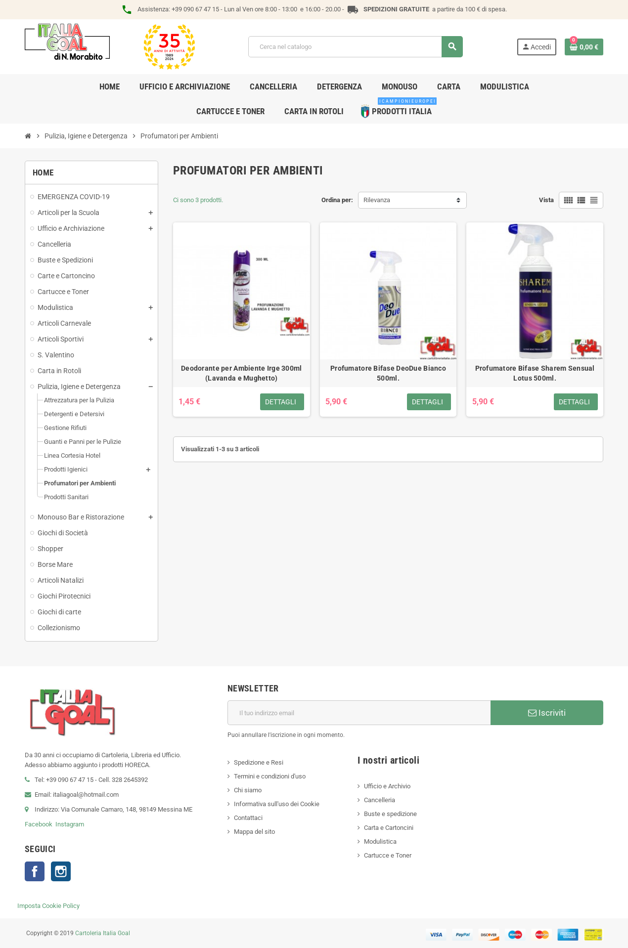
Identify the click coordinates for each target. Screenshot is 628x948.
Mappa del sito (254, 831)
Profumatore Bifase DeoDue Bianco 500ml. (388, 373)
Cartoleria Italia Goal (102, 933)
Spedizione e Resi (258, 762)
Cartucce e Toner (387, 855)
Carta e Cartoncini (388, 827)
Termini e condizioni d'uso (270, 776)
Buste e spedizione (390, 814)
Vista (546, 200)
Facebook (38, 824)
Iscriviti (547, 713)
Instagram (69, 824)
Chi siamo (248, 790)
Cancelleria (379, 800)
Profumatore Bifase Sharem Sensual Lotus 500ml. (535, 373)
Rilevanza (376, 200)
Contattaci (248, 817)
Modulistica (380, 841)
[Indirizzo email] (359, 712)
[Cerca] (355, 46)
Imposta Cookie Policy (48, 905)
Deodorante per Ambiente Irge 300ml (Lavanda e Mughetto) (241, 373)
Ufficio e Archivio (387, 786)
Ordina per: (337, 200)
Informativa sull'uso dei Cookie (276, 804)
